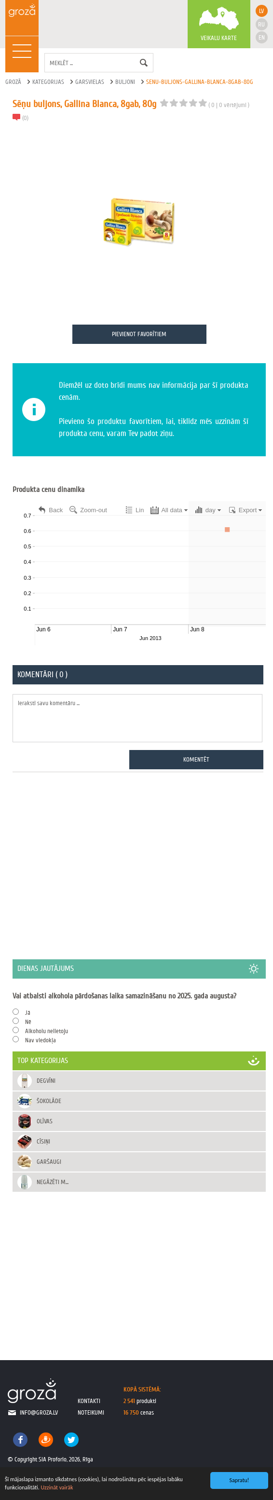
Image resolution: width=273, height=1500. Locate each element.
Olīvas (45, 1121)
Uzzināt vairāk (57, 1487)
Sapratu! (239, 1480)
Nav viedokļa (40, 1040)
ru (261, 24)
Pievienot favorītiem (139, 334)
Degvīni (46, 1080)
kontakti (89, 1401)
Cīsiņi (43, 1141)
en (262, 37)
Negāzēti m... (52, 1182)
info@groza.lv (39, 1412)
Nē (28, 1021)
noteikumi (91, 1412)
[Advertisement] (139, 865)
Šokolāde (49, 1101)
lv (261, 10)
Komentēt (196, 759)
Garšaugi (49, 1161)
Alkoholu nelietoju (46, 1031)
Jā (27, 1012)
